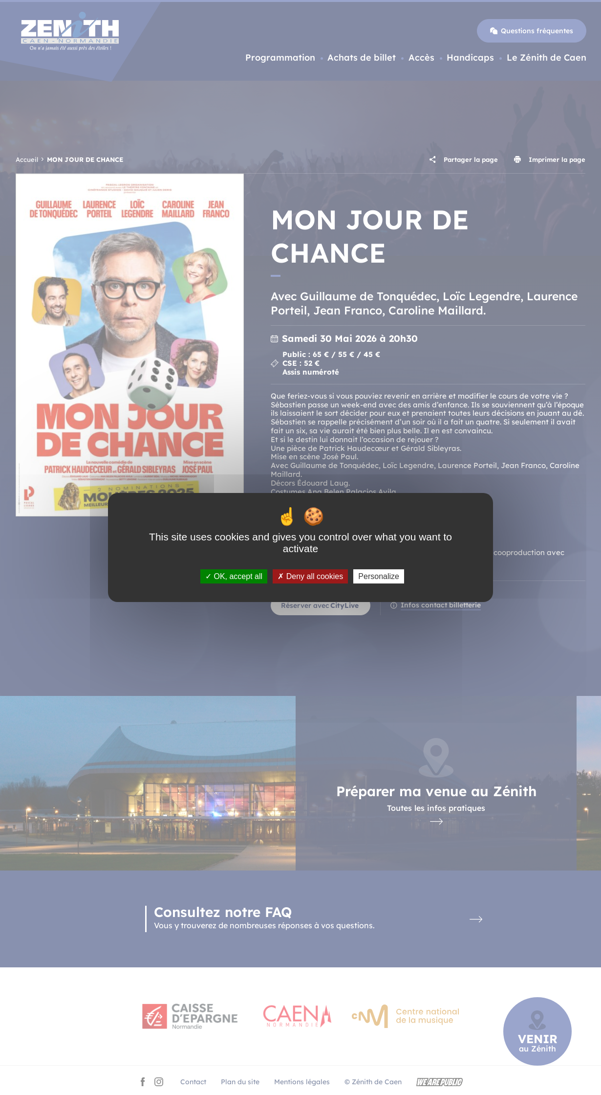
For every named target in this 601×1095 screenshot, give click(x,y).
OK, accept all (233, 576)
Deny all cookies (310, 576)
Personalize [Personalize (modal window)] (378, 576)
